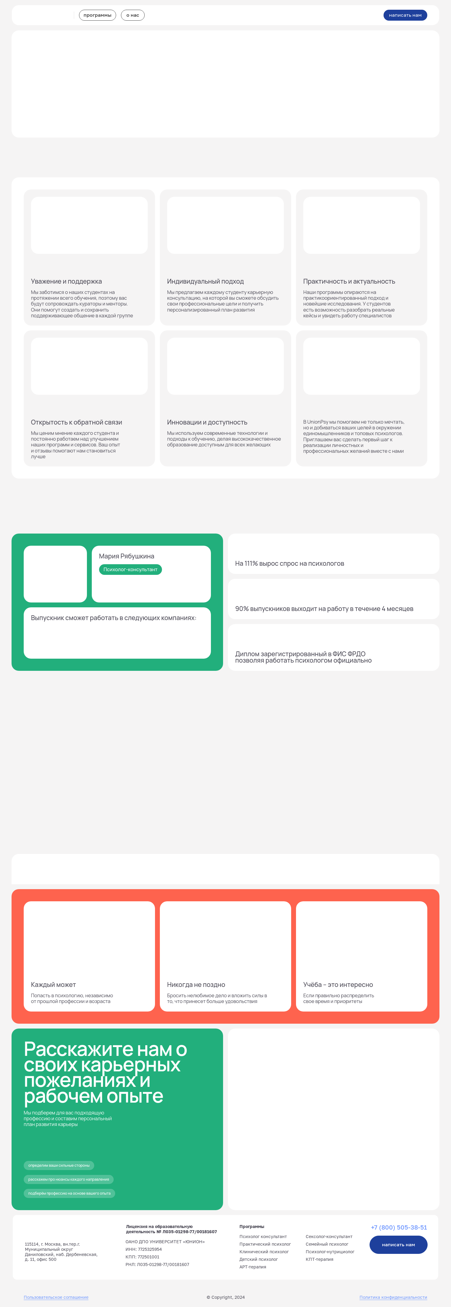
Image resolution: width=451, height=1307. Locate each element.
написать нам (405, 15)
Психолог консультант (263, 1236)
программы (98, 15)
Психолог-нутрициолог (330, 1251)
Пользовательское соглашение (56, 1297)
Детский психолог (258, 1259)
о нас (132, 15)
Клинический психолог (264, 1251)
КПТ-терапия (319, 1259)
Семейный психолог (327, 1244)
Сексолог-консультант (329, 1236)
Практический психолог (265, 1244)
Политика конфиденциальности (393, 1297)
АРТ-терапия (252, 1266)
